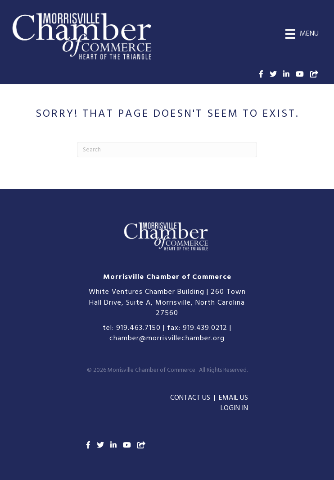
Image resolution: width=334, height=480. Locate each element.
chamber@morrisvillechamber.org (167, 338)
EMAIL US (233, 398)
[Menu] (302, 34)
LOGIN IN (234, 408)
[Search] (167, 149)
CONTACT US (190, 398)
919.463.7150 (138, 328)
